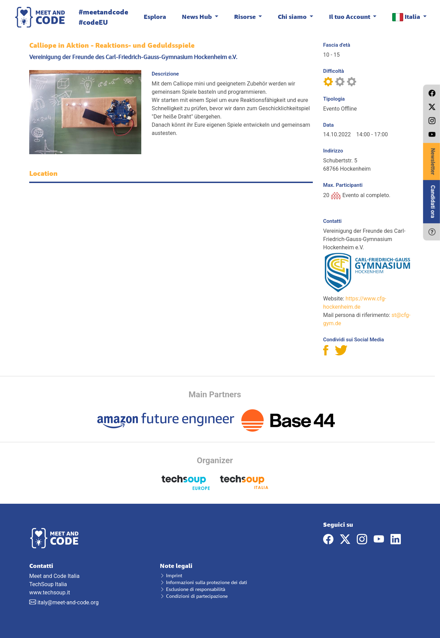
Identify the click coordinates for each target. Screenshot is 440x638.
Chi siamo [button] (293, 16)
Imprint (171, 575)
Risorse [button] (245, 16)
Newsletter (433, 161)
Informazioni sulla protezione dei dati (203, 582)
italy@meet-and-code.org (68, 602)
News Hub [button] (197, 16)
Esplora (155, 16)
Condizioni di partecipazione (194, 596)
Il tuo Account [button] (350, 16)
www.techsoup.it (49, 592)
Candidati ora (433, 201)
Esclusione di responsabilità (192, 589)
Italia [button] (406, 17)
